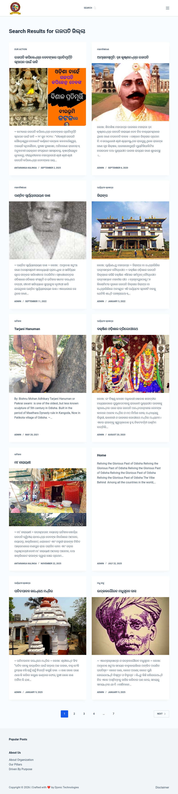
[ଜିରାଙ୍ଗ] (130, 230)
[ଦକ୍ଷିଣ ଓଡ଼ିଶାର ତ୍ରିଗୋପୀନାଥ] (130, 364)
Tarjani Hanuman (28, 328)
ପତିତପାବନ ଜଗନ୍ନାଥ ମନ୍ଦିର (34, 591)
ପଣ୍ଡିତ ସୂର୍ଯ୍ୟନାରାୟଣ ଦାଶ (33, 195)
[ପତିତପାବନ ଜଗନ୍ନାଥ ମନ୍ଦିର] (47, 626)
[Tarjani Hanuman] (47, 364)
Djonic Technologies (67, 787)
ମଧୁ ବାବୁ (100, 583)
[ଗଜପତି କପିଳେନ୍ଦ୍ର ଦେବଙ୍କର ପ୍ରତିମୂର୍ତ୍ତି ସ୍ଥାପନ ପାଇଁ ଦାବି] (47, 97)
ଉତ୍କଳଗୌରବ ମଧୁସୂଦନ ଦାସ (117, 591)
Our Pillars (15, 764)
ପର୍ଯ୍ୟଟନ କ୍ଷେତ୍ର (105, 187)
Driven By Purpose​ (20, 768)
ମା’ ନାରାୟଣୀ (23, 462)
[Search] (90, 8)
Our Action (20, 49)
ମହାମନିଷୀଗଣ (103, 49)
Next (161, 713)
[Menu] (167, 8)
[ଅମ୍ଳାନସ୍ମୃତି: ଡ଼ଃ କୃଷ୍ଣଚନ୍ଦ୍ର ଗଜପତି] (130, 92)
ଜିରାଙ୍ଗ (102, 195)
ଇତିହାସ (17, 320)
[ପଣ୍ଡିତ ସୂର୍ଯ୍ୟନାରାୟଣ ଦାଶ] (47, 230)
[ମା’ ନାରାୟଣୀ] (47, 497)
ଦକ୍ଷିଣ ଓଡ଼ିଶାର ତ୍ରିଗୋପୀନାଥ (119, 328)
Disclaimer (162, 787)
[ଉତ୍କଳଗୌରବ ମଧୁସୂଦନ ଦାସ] (130, 626)
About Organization (21, 759)
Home (102, 455)
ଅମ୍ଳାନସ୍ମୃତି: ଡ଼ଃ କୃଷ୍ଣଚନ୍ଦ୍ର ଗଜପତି (124, 57)
